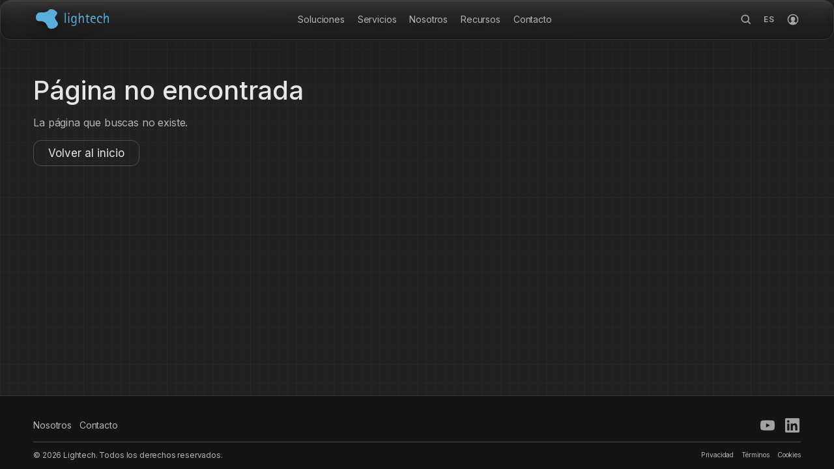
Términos (755, 455)
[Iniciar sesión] (793, 19)
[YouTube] (767, 425)
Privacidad (717, 455)
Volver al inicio (86, 153)
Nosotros (428, 19)
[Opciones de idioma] (769, 19)
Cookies (789, 455)
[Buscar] (746, 19)
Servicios (377, 19)
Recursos (480, 19)
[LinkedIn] (792, 425)
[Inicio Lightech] (72, 19)
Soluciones (321, 19)
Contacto (532, 19)
